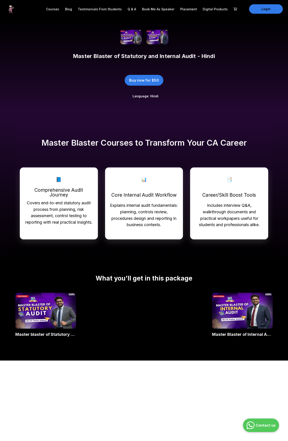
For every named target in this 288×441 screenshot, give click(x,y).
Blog (68, 9)
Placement (188, 9)
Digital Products (215, 9)
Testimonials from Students (100, 9)
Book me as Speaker (158, 9)
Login (265, 9)
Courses (52, 9)
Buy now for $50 (144, 80)
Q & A (132, 9)
